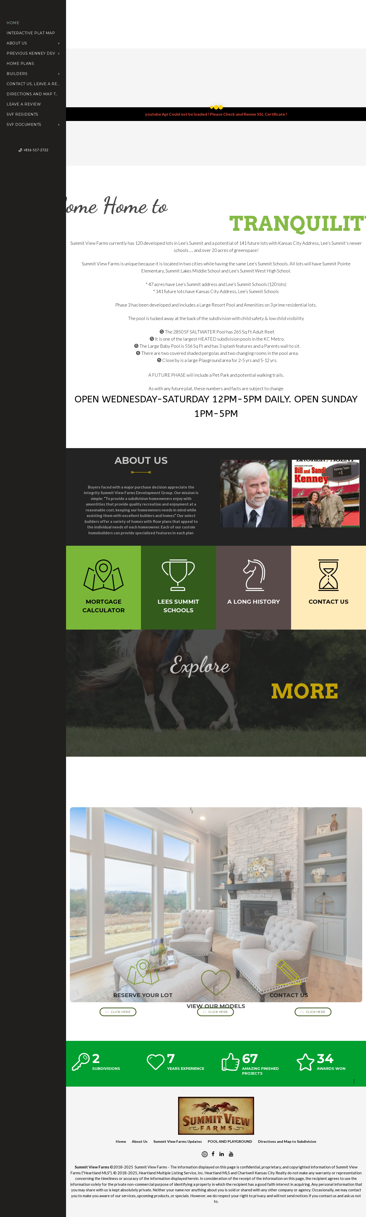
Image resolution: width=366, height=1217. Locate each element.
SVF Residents (22, 114)
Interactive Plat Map (31, 33)
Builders (33, 73)
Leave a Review (24, 104)
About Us (33, 43)
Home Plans (20, 63)
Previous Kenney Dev (33, 53)
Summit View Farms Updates (177, 1141)
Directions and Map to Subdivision (33, 94)
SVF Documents (33, 124)
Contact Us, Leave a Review (33, 84)
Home (13, 23)
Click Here (118, 1012)
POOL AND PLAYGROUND (230, 1141)
